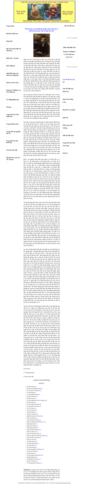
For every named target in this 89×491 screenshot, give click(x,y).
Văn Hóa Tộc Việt (11, 150)
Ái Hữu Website (30, 386)
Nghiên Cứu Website (32, 425)
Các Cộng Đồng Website (32, 394)
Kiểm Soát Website (31, 418)
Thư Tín (65, 153)
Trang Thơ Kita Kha (12, 124)
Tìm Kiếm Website (31, 441)
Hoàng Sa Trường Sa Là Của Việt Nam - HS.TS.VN (69, 54)
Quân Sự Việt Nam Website (33, 433)
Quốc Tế (65, 117)
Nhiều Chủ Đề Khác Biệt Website (35, 422)
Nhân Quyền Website (32, 427)
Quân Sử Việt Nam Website (33, 437)
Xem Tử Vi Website (31, 461)
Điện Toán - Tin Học (12, 58)
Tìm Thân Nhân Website (32, 443)
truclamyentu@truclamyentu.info (62, 483)
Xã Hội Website (31, 457)
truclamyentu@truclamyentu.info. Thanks (42, 479)
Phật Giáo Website (31, 431)
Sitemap (8, 107)
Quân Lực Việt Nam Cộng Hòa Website (36, 435)
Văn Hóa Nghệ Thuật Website (34, 455)
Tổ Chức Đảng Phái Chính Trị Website (36, 400)
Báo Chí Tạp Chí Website (33, 390)
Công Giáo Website (31, 396)
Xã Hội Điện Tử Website (33, 459)
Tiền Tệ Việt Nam (68, 135)
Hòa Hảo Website (31, 412)
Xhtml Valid (21, 483)
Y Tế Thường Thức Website (33, 463)
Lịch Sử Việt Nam (69, 26)
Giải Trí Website (31, 408)
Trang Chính (10, 26)
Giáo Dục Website (31, 410)
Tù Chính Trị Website (32, 451)
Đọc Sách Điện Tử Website (33, 404)
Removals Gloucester (32, 439)
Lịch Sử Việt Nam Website (33, 420)
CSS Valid (27, 483)
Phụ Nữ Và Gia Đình (69, 110)
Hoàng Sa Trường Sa (32, 414)
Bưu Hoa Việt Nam (12, 33)
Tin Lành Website (31, 445)
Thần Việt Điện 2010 (69, 47)
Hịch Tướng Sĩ (10, 66)
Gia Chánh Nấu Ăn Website (33, 406)
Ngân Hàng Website (31, 424)
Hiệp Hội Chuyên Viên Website (34, 416)
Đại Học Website (31, 398)
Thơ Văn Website (31, 447)
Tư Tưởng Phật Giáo (12, 99)
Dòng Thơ (9, 41)
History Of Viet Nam (12, 82)
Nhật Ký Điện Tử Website (33, 429)
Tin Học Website (31, 402)
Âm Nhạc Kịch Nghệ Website (34, 388)
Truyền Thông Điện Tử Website (34, 449)
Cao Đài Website (30, 392)
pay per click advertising (42, 380)
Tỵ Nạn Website (31, 453)
